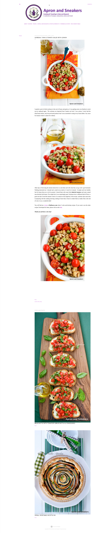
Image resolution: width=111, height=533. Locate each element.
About (26, 23)
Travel (35, 23)
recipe (45, 205)
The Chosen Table (75, 23)
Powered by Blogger (55, 526)
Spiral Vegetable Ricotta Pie (45, 515)
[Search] (90, 4)
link (61, 207)
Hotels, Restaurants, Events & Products (49, 23)
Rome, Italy (40, 301)
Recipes (30, 23)
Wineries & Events (65, 23)
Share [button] (20, 35)
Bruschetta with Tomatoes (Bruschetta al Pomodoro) (55, 423)
